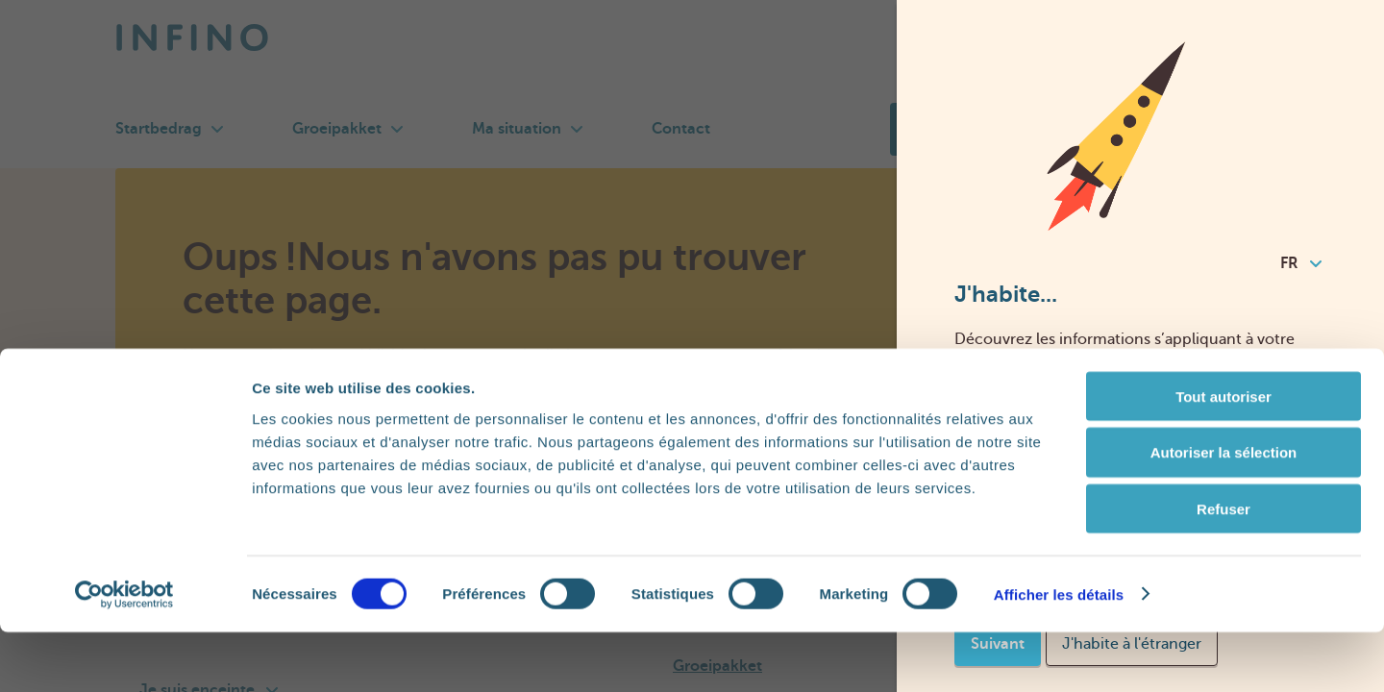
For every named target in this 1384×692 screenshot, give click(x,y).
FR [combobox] (1301, 263)
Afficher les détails (1059, 654)
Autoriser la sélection (1224, 513)
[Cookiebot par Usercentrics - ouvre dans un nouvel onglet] (124, 654)
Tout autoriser (1223, 456)
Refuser (1223, 569)
